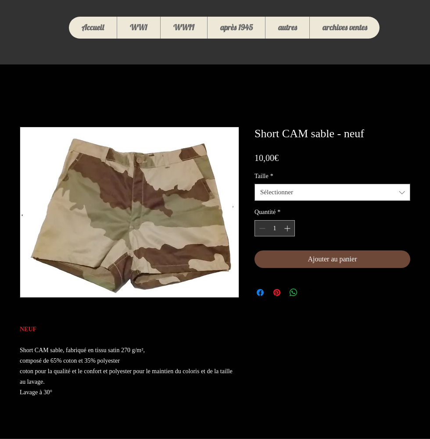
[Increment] (288, 228)
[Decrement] (261, 228)
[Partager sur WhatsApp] (293, 292)
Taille (263, 176)
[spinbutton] (275, 228)
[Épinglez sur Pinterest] (277, 292)
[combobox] (332, 192)
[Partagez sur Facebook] (260, 292)
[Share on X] (310, 292)
